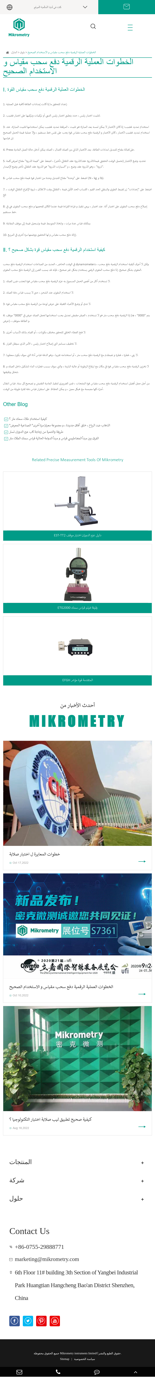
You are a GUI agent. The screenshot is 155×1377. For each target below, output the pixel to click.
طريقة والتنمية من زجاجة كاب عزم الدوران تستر (36, 432)
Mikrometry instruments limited (78, 1354)
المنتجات (21, 1162)
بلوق (22, 52)
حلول (16, 1199)
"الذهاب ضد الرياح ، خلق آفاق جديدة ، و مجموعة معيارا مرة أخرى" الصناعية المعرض (59, 425)
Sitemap (64, 1359)
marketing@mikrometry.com (49, 1259)
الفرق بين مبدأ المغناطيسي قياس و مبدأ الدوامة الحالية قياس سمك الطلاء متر (54, 438)
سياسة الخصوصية (84, 1359)
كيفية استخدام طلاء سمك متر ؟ (28, 419)
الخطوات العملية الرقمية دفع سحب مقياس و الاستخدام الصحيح (62, 52)
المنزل (14, 52)
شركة (17, 1181)
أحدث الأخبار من (77, 716)
